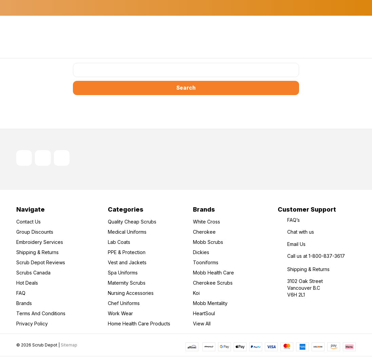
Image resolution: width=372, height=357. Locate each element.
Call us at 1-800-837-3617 (316, 257)
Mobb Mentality (210, 304)
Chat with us (300, 232)
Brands (24, 304)
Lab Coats (119, 243)
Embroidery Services (39, 243)
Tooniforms (205, 263)
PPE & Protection (126, 253)
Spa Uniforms (123, 273)
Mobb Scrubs (208, 243)
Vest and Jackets (127, 263)
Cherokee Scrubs (213, 283)
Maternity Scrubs (126, 283)
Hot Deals (27, 283)
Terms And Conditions (40, 314)
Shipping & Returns (37, 253)
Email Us (296, 245)
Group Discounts (34, 232)
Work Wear (120, 314)
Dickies (201, 253)
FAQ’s (293, 221)
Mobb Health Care (213, 273)
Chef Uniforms (124, 304)
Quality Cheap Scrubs (132, 222)
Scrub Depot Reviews (40, 263)
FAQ (20, 294)
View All (202, 324)
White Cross (206, 222)
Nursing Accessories (131, 294)
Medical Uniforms (127, 232)
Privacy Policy (32, 324)
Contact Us (28, 222)
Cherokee (204, 232)
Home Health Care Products (139, 324)
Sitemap (69, 345)
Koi (196, 294)
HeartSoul (204, 314)
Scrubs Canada (33, 273)
